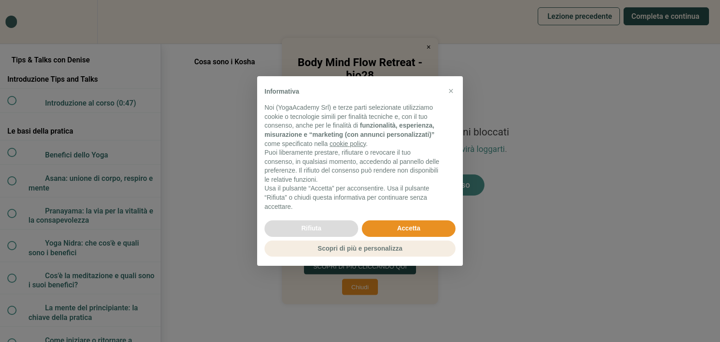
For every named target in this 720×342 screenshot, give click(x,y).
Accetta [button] (409, 228)
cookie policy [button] (348, 143)
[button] (451, 91)
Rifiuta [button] (311, 228)
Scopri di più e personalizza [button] (360, 248)
